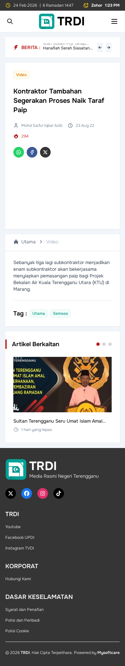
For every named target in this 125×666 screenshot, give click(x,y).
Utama (24, 242)
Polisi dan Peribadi (22, 620)
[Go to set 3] (110, 344)
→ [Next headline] (108, 47)
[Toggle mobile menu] (114, 21)
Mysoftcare (108, 652)
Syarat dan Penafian (24, 609)
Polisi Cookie (17, 631)
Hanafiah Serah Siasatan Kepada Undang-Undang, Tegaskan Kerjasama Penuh (68, 47)
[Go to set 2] (104, 344)
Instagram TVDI (19, 548)
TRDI (25, 652)
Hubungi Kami (18, 579)
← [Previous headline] (100, 47)
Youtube (13, 526)
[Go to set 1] (98, 344)
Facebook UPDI (19, 537)
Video (52, 242)
